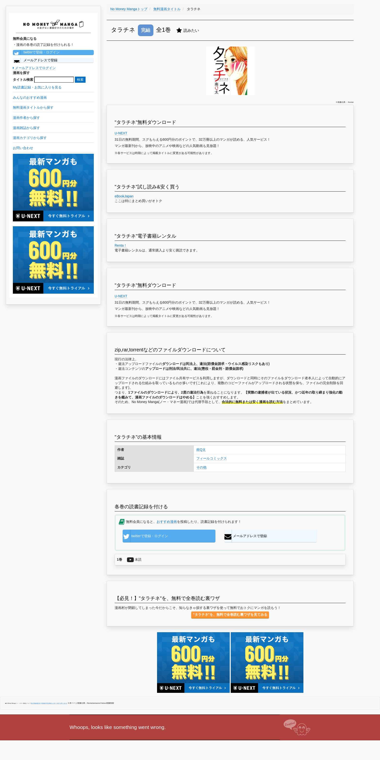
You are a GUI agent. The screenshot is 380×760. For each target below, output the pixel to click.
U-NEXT (121, 133)
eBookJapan (124, 196)
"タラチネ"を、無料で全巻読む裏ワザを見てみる (230, 616)
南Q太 (201, 450)
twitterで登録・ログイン (36, 52)
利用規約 (43, 704)
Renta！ (121, 245)
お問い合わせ (63, 704)
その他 (201, 467)
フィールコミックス (211, 458)
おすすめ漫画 (167, 522)
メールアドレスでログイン (34, 68)
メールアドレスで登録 (35, 60)
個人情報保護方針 (36, 704)
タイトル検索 (23, 79)
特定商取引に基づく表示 (53, 704)
